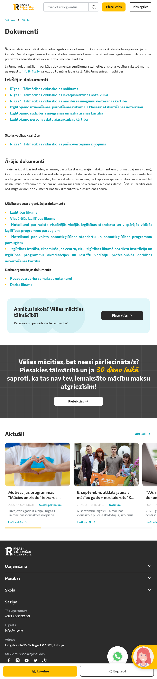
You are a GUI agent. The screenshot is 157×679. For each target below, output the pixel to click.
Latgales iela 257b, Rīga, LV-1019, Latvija (34, 645)
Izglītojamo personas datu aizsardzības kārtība (49, 119)
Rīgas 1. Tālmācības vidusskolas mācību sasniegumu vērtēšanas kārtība (68, 101)
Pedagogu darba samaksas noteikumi (41, 278)
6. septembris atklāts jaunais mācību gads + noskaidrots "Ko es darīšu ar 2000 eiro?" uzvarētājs (105, 504)
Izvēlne (40, 671)
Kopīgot (117, 669)
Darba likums (21, 284)
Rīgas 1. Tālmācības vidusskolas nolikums (44, 88)
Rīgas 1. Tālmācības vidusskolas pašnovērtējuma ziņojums (58, 144)
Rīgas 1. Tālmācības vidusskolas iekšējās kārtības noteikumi (59, 95)
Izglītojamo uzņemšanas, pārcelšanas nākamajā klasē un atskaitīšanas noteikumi (76, 107)
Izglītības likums (23, 212)
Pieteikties (122, 315)
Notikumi (115, 514)
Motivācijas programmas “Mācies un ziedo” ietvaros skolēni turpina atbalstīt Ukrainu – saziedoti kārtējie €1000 (33, 504)
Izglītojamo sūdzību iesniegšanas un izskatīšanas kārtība (56, 113)
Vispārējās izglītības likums (32, 218)
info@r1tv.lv (31, 71)
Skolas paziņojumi (50, 514)
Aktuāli (143, 433)
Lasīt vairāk (18, 532)
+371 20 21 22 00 (17, 616)
